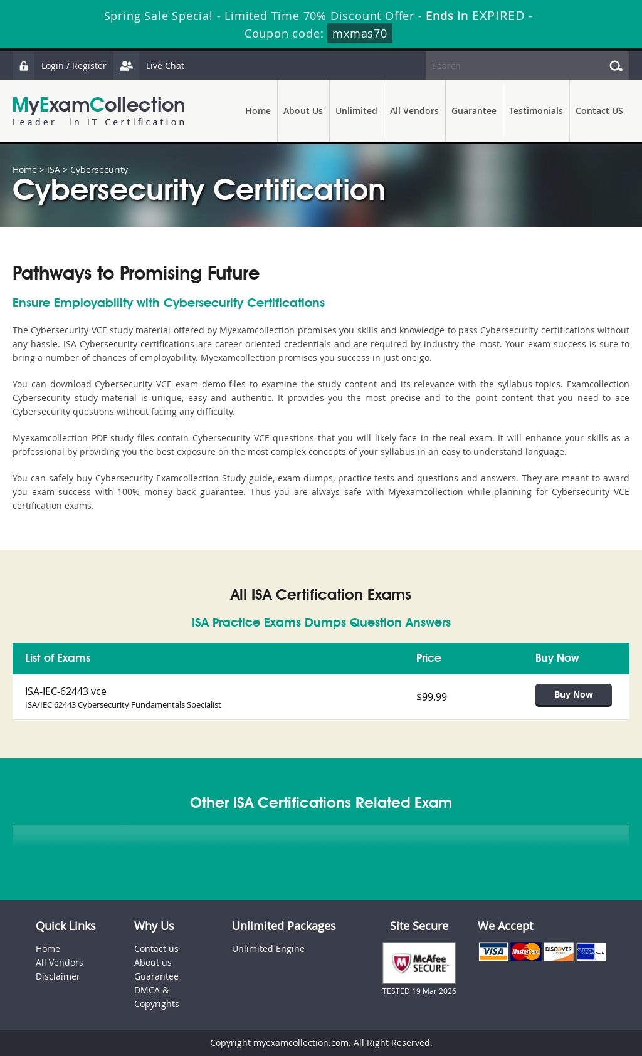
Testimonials (536, 111)
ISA (53, 169)
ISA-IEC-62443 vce (66, 691)
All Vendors (414, 111)
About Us (303, 111)
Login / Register (60, 65)
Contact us (156, 948)
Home (258, 111)
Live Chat (148, 65)
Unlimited (356, 111)
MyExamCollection (98, 111)
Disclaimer (58, 976)
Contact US (599, 111)
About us (153, 962)
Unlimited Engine (268, 948)
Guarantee (474, 111)
